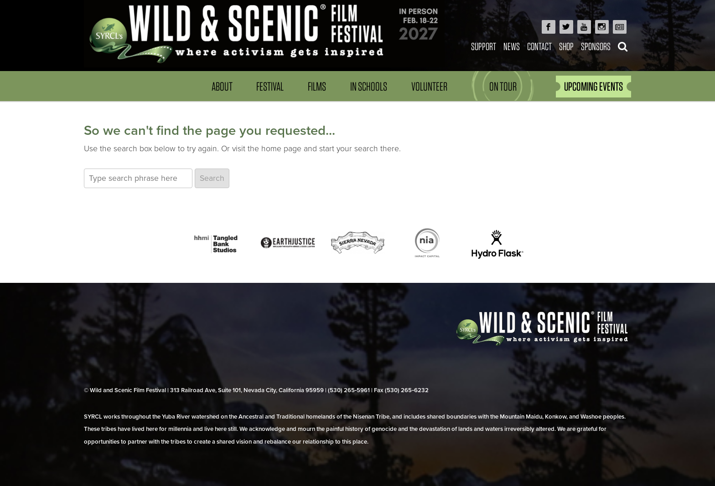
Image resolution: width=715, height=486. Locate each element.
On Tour (503, 86)
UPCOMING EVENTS (593, 86)
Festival (270, 86)
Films (317, 86)
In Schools (368, 86)
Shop (566, 46)
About (222, 86)
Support (483, 46)
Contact (539, 46)
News (511, 46)
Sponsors (596, 46)
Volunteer (429, 86)
